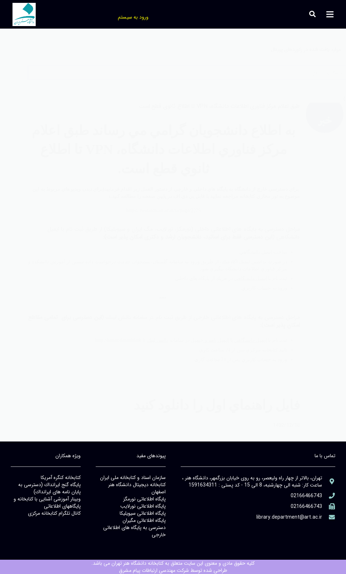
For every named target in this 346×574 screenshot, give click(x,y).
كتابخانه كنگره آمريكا (61, 477)
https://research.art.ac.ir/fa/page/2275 (148, 210)
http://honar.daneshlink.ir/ (105, 340)
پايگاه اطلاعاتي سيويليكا (143, 513)
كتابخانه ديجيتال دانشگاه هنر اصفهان (137, 488)
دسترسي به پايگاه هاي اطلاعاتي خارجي (134, 531)
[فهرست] (329, 14)
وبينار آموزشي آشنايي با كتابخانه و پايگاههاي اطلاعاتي (47, 502)
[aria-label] (310, 121)
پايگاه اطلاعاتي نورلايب (143, 506)
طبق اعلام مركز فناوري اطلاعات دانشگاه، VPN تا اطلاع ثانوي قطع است (204, 106)
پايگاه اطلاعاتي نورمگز (144, 499)
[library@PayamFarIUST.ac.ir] (328, 517)
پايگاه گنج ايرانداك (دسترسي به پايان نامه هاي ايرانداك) (49, 488)
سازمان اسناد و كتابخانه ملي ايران (133, 477)
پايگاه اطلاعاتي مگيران (144, 520)
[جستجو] (19, 14)
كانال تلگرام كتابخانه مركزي (54, 513)
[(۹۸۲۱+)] (328, 507)
